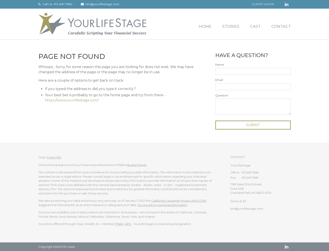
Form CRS (54, 157)
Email (219, 80)
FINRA (119, 224)
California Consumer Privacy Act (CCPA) (178, 200)
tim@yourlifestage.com (102, 4)
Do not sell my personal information (162, 205)
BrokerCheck (136, 165)
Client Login (263, 4)
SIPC (128, 224)
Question (221, 95)
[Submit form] (253, 125)
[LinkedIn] (286, 246)
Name (219, 64)
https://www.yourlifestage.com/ (72, 100)
